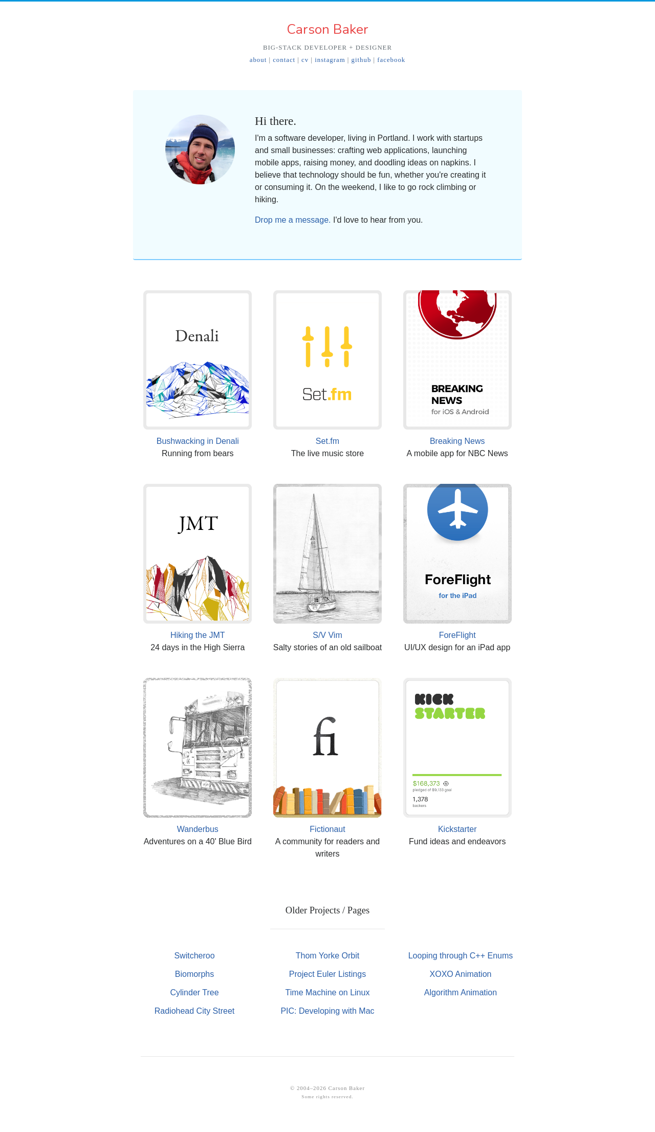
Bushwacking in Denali (198, 441)
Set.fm (327, 441)
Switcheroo (194, 955)
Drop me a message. (293, 220)
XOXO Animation (461, 974)
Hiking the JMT (197, 635)
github (362, 59)
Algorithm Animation (460, 992)
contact (284, 59)
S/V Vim (327, 635)
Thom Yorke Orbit (328, 955)
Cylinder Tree (194, 992)
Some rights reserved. (327, 1096)
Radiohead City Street (195, 1011)
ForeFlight (457, 635)
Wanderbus (198, 829)
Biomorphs (194, 974)
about (258, 59)
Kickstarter (457, 829)
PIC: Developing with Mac (327, 1011)
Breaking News (457, 441)
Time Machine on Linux (328, 992)
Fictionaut (327, 829)
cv (305, 59)
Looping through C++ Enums (460, 955)
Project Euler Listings (327, 974)
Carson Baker (327, 29)
